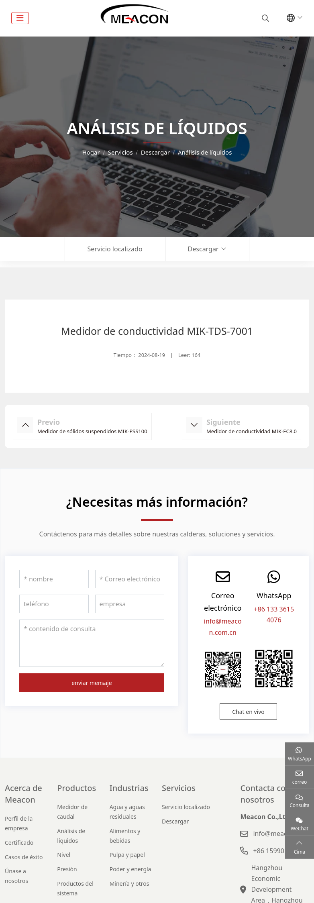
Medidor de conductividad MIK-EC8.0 (251, 431)
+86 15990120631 (279, 850)
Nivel (63, 854)
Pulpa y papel (127, 854)
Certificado (19, 842)
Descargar (203, 249)
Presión (67, 869)
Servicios (179, 788)
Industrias (129, 788)
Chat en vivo (248, 711)
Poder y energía (130, 869)
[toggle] (20, 18)
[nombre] (54, 579)
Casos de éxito (24, 857)
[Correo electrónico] (130, 579)
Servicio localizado (115, 249)
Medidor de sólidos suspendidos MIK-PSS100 (92, 431)
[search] (264, 18)
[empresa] (130, 604)
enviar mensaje (91, 683)
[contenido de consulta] (91, 643)
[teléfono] (54, 604)
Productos (76, 788)
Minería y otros (129, 883)
